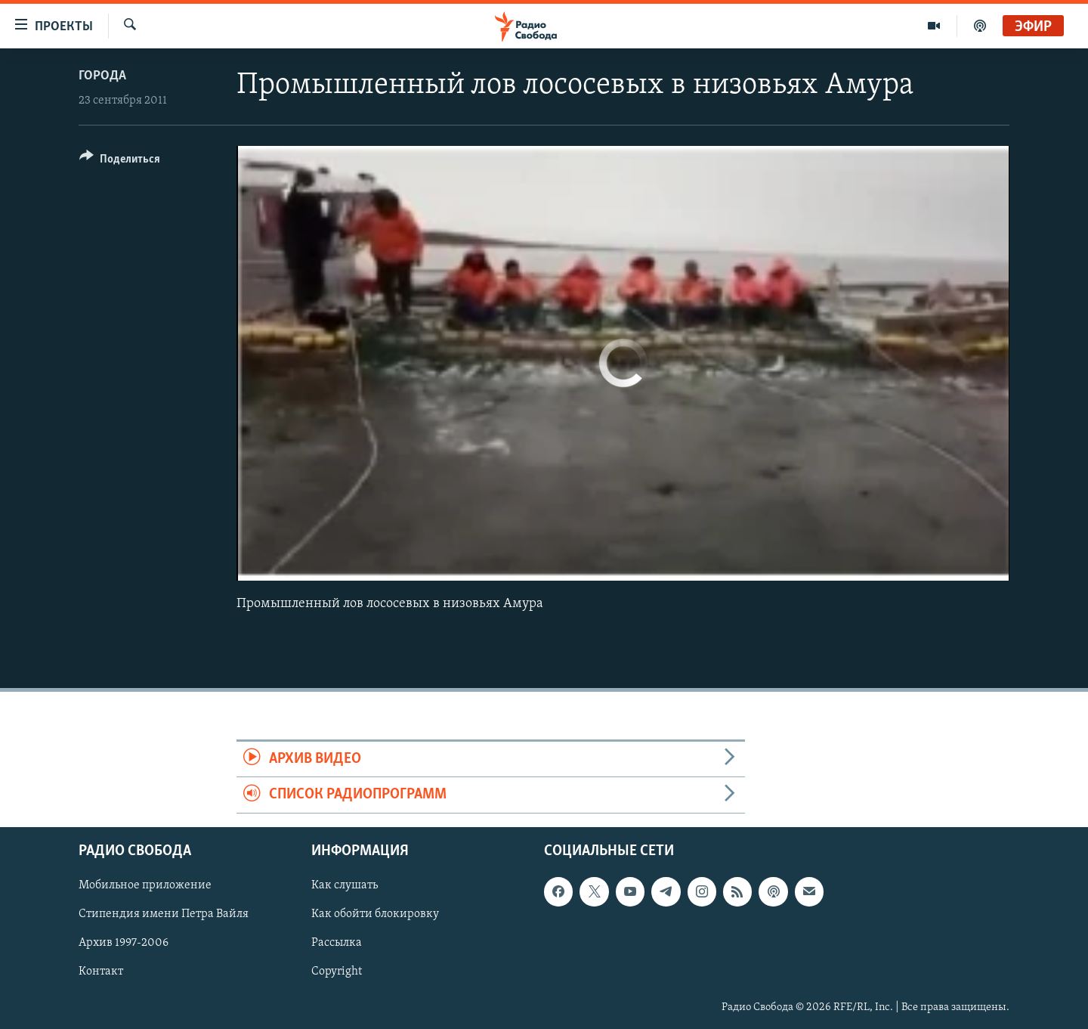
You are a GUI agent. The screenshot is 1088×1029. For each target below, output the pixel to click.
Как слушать (344, 885)
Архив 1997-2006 (123, 943)
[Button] (119, 161)
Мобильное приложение (145, 885)
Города (102, 76)
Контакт (101, 971)
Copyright (336, 971)
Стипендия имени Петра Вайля (164, 914)
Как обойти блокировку (375, 914)
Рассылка (336, 943)
